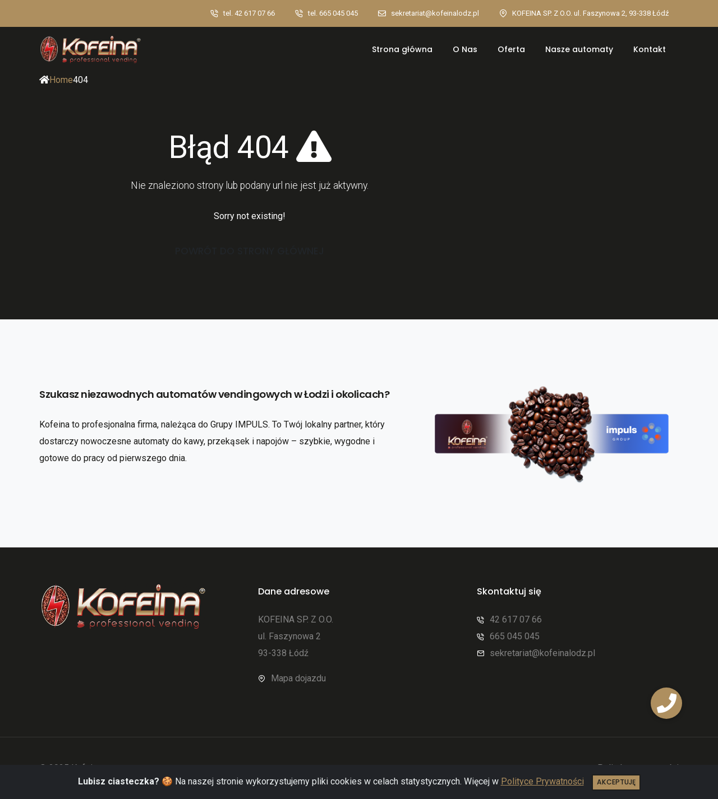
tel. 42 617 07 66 (249, 13)
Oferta (511, 49)
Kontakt (649, 49)
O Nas (465, 49)
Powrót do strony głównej (249, 251)
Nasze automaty (579, 49)
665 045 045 (515, 636)
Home (61, 80)
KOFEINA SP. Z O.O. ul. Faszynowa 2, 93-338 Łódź (590, 13)
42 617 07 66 (516, 619)
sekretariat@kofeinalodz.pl (435, 13)
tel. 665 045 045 (333, 13)
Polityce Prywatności (542, 781)
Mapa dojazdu (298, 678)
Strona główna (402, 49)
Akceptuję (616, 782)
